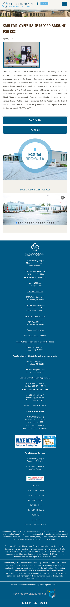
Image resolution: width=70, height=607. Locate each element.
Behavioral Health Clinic (35, 316)
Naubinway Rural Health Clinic (35, 389)
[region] (35, 209)
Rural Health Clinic (35, 291)
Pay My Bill (35, 130)
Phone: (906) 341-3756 (35, 399)
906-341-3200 (35, 603)
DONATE (44, 3)
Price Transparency (35, 524)
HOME (36, 485)
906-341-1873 (38, 347)
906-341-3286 (38, 329)
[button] (63, 197)
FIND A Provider (36, 490)
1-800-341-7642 (38, 419)
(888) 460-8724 (39, 271)
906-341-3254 (38, 460)
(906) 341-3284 (37, 421)
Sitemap (36, 519)
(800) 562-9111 (39, 305)
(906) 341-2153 (37, 307)
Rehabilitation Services (35, 453)
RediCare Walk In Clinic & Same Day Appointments (35, 356)
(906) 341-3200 (38, 273)
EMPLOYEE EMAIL (36, 509)
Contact (36, 514)
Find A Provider (35, 120)
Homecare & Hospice (35, 411)
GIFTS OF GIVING (36, 495)
